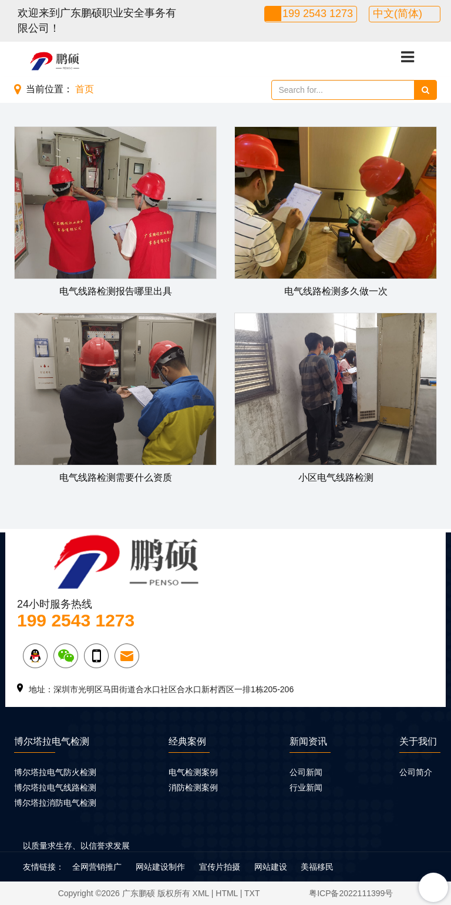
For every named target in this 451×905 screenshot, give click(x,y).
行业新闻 (306, 787)
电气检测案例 (193, 772)
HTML (227, 893)
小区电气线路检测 (335, 477)
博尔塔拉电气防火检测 (55, 772)
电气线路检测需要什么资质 (115, 477)
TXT (252, 893)
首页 (84, 89)
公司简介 (415, 772)
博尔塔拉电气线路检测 (55, 787)
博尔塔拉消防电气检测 (55, 802)
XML (201, 893)
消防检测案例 (193, 787)
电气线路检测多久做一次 (336, 291)
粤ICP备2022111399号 (351, 893)
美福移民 (317, 867)
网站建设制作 (160, 867)
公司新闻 (306, 772)
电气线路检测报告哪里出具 (115, 291)
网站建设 (270, 867)
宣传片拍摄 (219, 867)
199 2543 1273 (317, 13)
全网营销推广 (97, 867)
